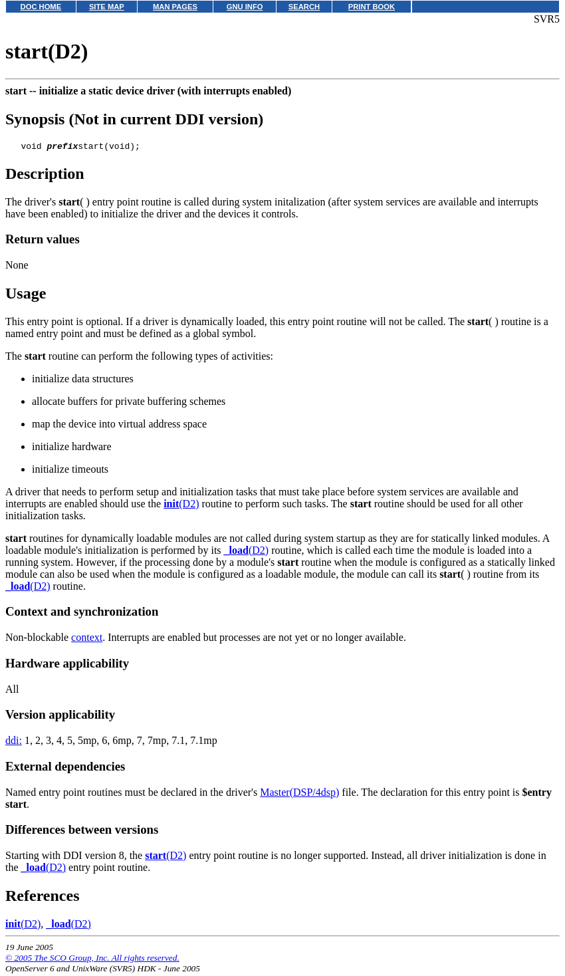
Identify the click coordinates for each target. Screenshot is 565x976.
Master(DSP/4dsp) (299, 794)
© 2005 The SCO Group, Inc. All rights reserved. (92, 960)
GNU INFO (245, 7)
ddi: (13, 742)
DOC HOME (41, 7)
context (86, 639)
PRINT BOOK (371, 7)
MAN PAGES (175, 7)
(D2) (181, 505)
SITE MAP (106, 7)
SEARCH (304, 7)
